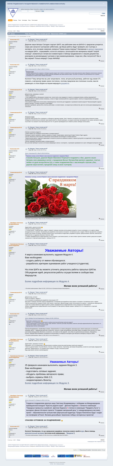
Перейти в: (75, 449)
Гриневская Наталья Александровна (16, 244)
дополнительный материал (34, 433)
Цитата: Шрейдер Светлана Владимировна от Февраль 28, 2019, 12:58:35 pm (42, 318)
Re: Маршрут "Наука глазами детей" (38, 39)
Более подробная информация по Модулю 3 (47, 383)
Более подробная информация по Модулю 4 (47, 281)
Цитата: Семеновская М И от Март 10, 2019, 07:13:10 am (37, 69)
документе (65, 83)
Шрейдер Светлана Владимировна (16, 223)
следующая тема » (101, 28)
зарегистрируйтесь (50, 9)
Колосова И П (14, 39)
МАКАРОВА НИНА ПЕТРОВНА (42, 26)
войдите (41, 9)
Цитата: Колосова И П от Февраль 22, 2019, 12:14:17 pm (37, 400)
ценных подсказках (95, 49)
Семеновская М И (16, 89)
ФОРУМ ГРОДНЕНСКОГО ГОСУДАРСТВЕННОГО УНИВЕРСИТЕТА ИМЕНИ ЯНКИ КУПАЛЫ (36, 4)
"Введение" (70, 433)
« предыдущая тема (91, 28)
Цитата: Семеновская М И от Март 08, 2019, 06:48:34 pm (37, 153)
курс (82, 431)
